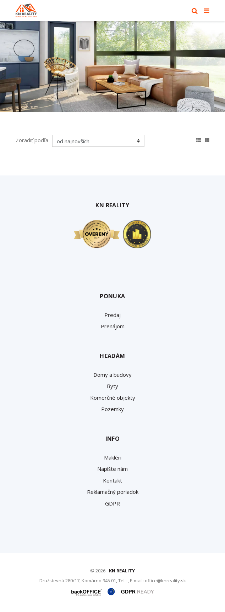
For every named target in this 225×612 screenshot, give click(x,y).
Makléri (112, 457)
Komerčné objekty (112, 397)
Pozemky (112, 408)
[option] (112, 66)
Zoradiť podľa (32, 140)
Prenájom (113, 326)
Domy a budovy (112, 374)
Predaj (112, 314)
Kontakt (112, 480)
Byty (112, 385)
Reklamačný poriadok (112, 491)
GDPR (112, 503)
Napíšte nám (112, 468)
